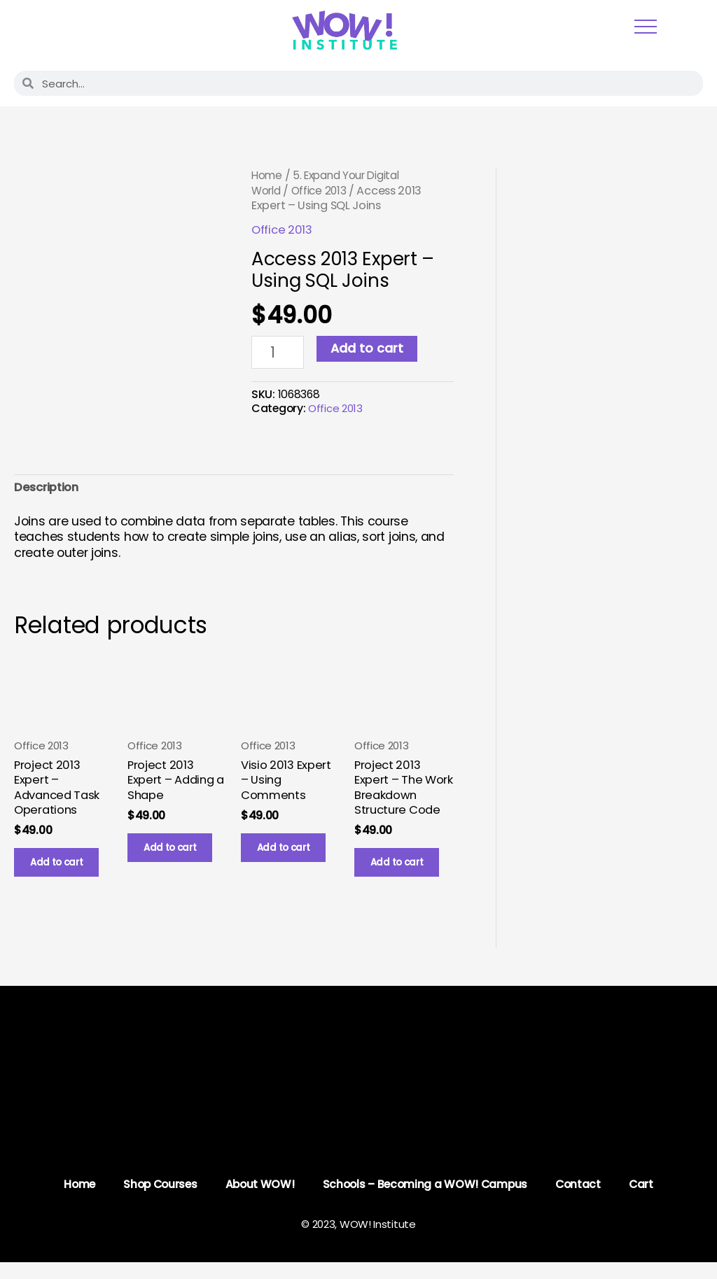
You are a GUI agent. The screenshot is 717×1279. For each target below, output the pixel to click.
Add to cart (369, 348)
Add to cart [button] (63, 874)
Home (268, 175)
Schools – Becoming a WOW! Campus (426, 1200)
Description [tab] (48, 490)
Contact (582, 1200)
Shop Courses (156, 1200)
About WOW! (258, 1200)
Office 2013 (324, 191)
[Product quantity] (279, 353)
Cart (647, 1200)
